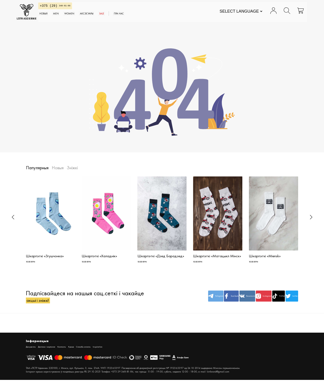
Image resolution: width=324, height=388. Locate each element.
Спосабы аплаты (112, 354)
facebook (195, 301)
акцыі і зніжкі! (45, 305)
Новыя (66, 17)
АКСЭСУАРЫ (128, 17)
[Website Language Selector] (232, 13)
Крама (93, 354)
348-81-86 (75, 8)
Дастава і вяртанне (57, 354)
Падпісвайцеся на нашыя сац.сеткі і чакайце (85, 301)
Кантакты (80, 354)
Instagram (241, 301)
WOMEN (103, 17)
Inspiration (134, 354)
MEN (84, 17)
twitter (287, 301)
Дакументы (33, 354)
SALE (149, 17)
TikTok (264, 301)
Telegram (172, 301)
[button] (13, 217)
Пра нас (172, 17)
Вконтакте (218, 301)
